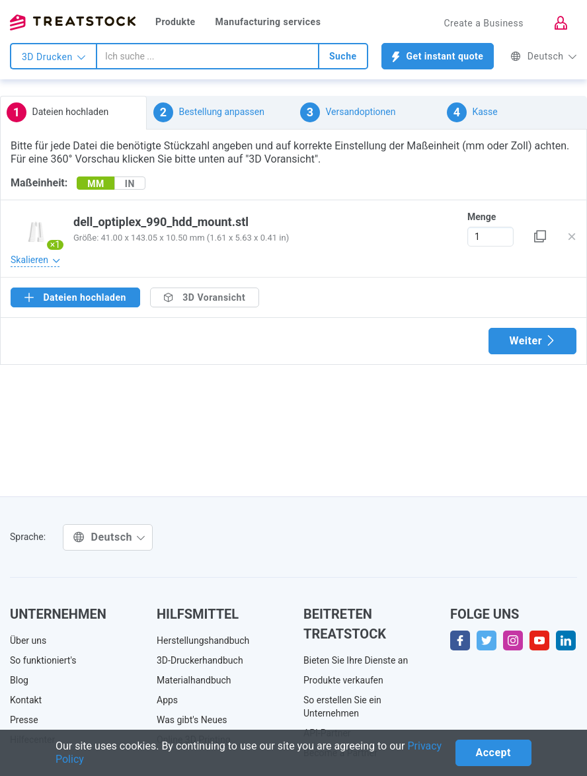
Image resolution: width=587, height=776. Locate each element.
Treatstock (73, 22)
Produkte (175, 22)
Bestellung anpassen (208, 112)
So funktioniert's (43, 660)
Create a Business (484, 23)
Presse (24, 720)
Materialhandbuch (194, 680)
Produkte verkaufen (343, 680)
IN (130, 183)
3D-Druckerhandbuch (200, 660)
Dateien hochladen (57, 112)
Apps (167, 700)
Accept (493, 752)
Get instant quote (438, 56)
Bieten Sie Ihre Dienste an (355, 660)
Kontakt (26, 700)
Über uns (28, 640)
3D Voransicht (204, 297)
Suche (343, 56)
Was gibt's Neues (192, 720)
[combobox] (207, 56)
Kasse (472, 112)
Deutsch (543, 56)
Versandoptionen (347, 112)
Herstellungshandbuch (203, 640)
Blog (19, 680)
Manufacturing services (268, 22)
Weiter (532, 340)
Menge (481, 217)
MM (95, 183)
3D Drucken (53, 57)
